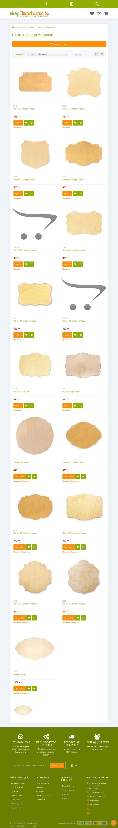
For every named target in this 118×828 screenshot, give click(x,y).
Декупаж (39, 787)
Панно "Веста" (20, 674)
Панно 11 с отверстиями (24, 321)
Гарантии (14, 791)
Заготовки (40, 791)
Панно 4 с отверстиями (24, 179)
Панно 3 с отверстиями (73, 179)
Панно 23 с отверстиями (73, 533)
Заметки (65, 794)
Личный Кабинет (68, 786)
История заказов (68, 790)
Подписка (65, 798)
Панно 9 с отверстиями (73, 462)
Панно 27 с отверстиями (24, 533)
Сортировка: (20, 54)
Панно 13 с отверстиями (73, 603)
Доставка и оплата (18, 783)
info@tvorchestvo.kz (96, 796)
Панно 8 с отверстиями (24, 108)
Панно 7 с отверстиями (73, 108)
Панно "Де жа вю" (21, 391)
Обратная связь (17, 795)
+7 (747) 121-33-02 (95, 792)
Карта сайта (15, 799)
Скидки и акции (17, 787)
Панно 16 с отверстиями (73, 250)
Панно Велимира (21, 462)
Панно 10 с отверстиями (73, 321)
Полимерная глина (44, 795)
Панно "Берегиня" (71, 391)
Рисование (40, 799)
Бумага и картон (42, 783)
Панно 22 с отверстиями (24, 603)
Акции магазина (17, 808)
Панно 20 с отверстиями (24, 250)
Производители (17, 804)
